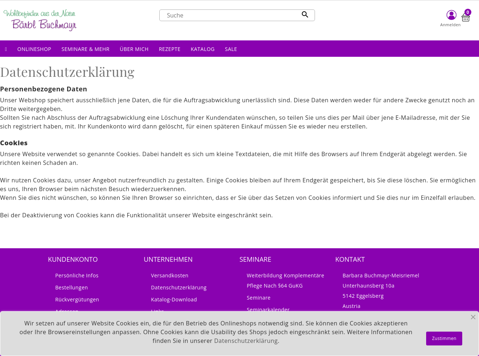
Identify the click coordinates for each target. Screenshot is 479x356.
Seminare (258, 297)
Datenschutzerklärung (179, 287)
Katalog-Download (174, 299)
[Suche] (237, 15)
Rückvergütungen (77, 299)
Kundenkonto (73, 259)
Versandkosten (169, 275)
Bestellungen (71, 287)
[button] (34, 48)
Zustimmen (444, 338)
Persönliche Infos (76, 275)
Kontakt (350, 259)
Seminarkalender (268, 309)
